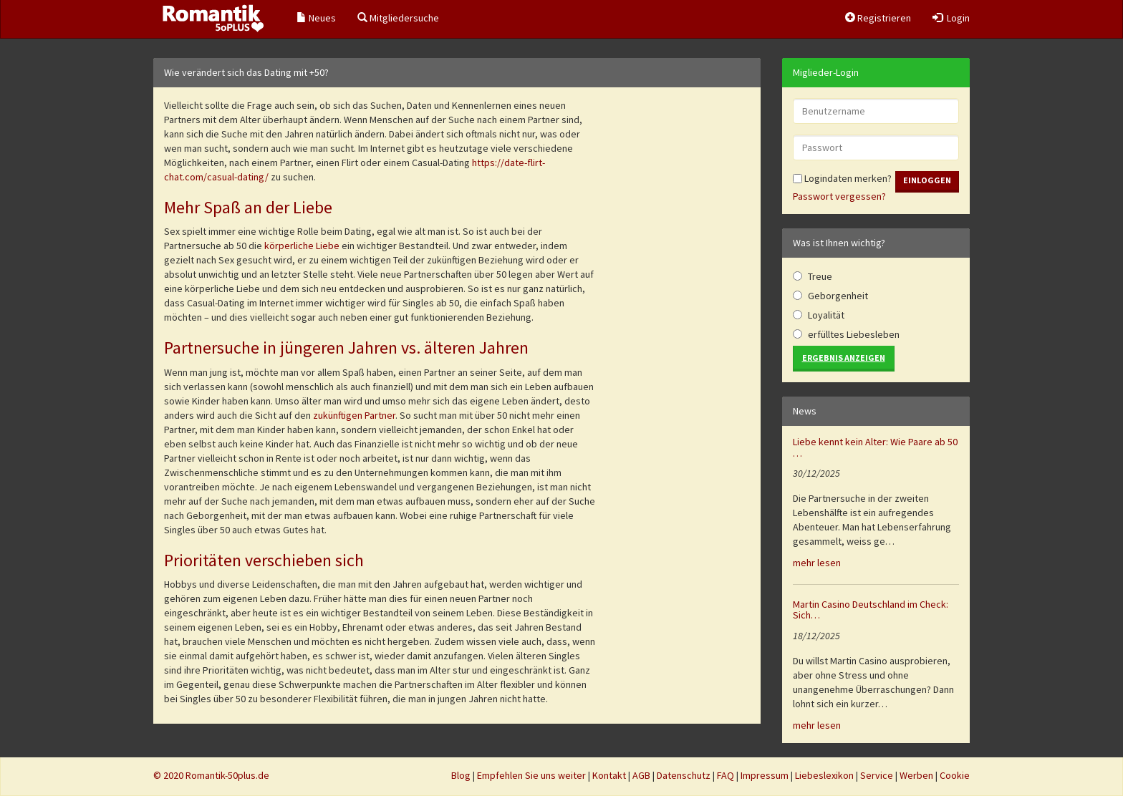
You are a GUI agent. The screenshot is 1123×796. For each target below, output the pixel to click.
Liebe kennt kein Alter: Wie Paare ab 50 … (875, 447)
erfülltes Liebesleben (854, 334)
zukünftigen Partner (354, 415)
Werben (916, 775)
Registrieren (878, 17)
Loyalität (826, 315)
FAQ (725, 775)
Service (876, 775)
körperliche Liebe (301, 245)
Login (951, 17)
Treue (820, 276)
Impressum (765, 775)
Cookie (955, 775)
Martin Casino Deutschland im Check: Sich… (870, 609)
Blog (461, 775)
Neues (316, 17)
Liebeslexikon (824, 775)
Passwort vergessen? (839, 196)
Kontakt (609, 775)
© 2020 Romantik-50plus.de (211, 775)
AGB (641, 775)
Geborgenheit (838, 295)
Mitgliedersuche (398, 17)
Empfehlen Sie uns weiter (531, 775)
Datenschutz (683, 775)
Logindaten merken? (842, 178)
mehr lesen (817, 562)
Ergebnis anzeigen (843, 357)
